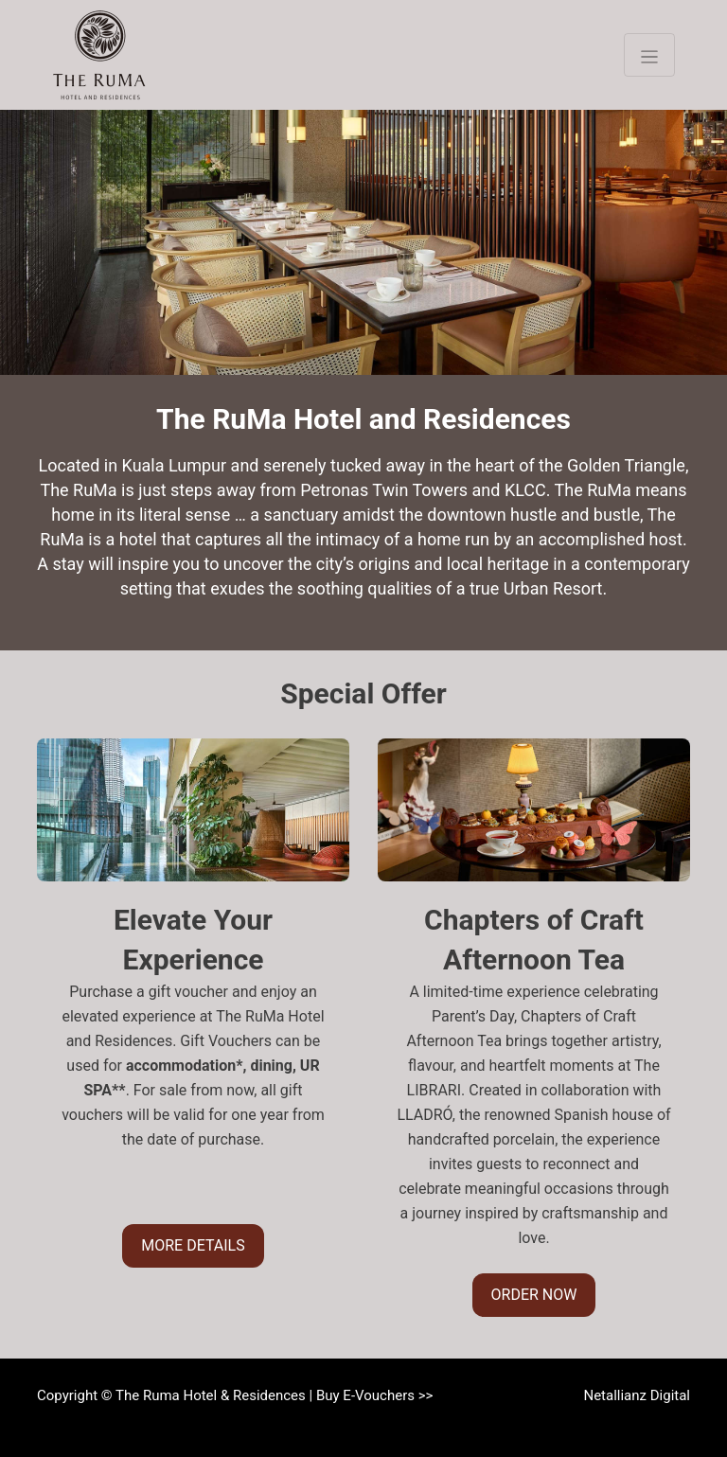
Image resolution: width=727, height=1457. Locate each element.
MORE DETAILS (192, 1245)
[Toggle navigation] (650, 55)
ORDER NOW (534, 1295)
